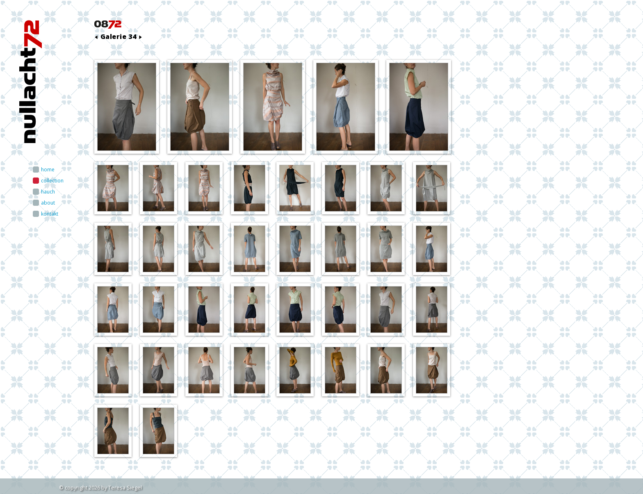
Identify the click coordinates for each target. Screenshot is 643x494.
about (48, 202)
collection (52, 180)
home (48, 169)
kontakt (49, 213)
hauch (48, 191)
